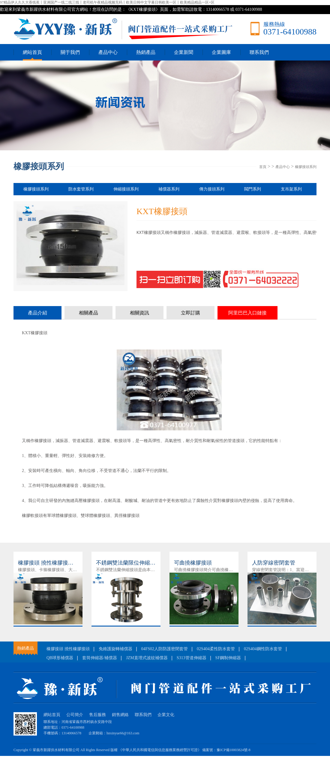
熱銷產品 (145, 52)
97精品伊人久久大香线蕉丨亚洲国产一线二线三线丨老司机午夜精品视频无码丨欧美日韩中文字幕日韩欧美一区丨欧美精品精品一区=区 (107, 2)
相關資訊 (139, 312)
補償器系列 (168, 189)
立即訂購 (190, 312)
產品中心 (108, 52)
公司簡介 (74, 714)
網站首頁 (32, 52)
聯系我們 (259, 52)
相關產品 (88, 312)
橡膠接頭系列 (305, 167)
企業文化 (166, 714)
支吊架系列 (291, 189)
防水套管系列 (81, 189)
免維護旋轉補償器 (115, 649)
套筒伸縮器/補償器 (99, 658)
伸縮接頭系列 (126, 189)
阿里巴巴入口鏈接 (247, 312)
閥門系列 (252, 189)
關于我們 (70, 52)
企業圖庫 (221, 52)
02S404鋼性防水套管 (263, 649)
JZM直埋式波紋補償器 (146, 658)
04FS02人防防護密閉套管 (164, 649)
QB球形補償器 (59, 658)
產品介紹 (37, 312)
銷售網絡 (120, 714)
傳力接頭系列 (211, 189)
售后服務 (97, 714)
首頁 (262, 167)
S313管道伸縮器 (191, 658)
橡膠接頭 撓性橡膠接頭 (68, 649)
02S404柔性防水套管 (216, 649)
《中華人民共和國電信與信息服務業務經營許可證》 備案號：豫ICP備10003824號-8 (184, 750)
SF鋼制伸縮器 (228, 658)
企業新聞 (183, 52)
